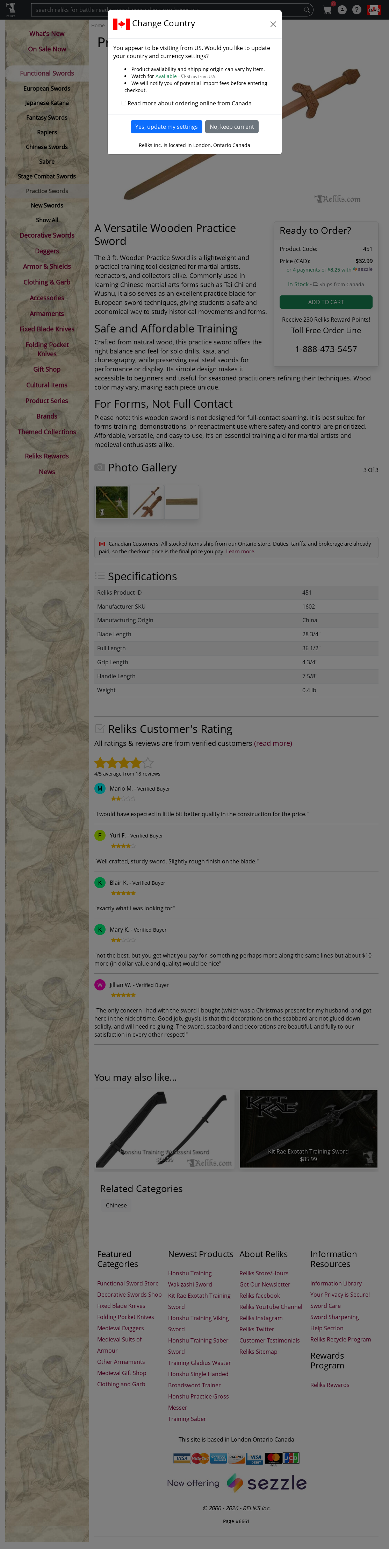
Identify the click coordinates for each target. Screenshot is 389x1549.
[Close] (273, 24)
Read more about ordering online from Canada (190, 103)
